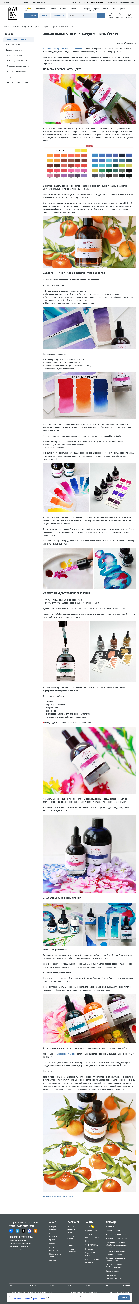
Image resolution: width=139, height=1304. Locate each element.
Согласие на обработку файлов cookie (115, 1259)
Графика (87, 9)
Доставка (110, 1227)
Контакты (53, 1261)
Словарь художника (14, 50)
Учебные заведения (14, 55)
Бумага (122, 9)
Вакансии (53, 1244)
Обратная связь (38, 2)
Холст (113, 9)
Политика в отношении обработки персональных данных (116, 1245)
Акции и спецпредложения (92, 1236)
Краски (97, 9)
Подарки (91, 10)
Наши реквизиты (53, 1249)
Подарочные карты (90, 1254)
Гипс (106, 1285)
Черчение (126, 1285)
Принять (124, 1298)
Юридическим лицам (55, 1255)
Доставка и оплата (128, 2)
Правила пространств (17, 1249)
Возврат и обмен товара (116, 1235)
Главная (6, 27)
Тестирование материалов (18, 1246)
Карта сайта (111, 1275)
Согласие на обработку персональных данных (115, 1253)
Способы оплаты (113, 1231)
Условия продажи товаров (116, 1238)
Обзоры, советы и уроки (30, 27)
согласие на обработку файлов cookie (29, 1299)
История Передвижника (55, 1228)
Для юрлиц (75, 2)
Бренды (53, 9)
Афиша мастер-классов (17, 1240)
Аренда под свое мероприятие (20, 1243)
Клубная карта (91, 1231)
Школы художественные (17, 61)
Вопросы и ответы (13, 45)
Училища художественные (18, 66)
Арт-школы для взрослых (17, 82)
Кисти (105, 9)
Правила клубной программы (92, 1260)
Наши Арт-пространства (93, 2)
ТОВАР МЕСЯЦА (40, 9)
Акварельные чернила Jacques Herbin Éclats (63, 49)
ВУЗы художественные (16, 71)
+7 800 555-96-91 (22, 2)
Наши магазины (53, 1234)
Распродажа (90, 1249)
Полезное (111, 2)
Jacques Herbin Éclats (65, 1054)
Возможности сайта (114, 1279)
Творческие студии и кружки (19, 77)
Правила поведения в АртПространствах (115, 1266)
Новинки (63, 9)
